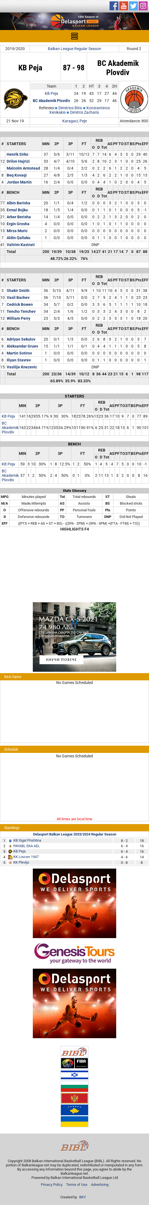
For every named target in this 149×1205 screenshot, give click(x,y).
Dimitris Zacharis (84, 112)
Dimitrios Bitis (70, 108)
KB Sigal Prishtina (27, 840)
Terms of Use (76, 1184)
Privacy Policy (52, 1184)
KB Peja (51, 93)
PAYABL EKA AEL (26, 846)
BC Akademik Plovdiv (10, 427)
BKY (82, 1197)
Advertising (99, 1184)
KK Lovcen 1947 (26, 857)
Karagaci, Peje (74, 121)
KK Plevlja (21, 862)
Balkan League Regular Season (74, 48)
